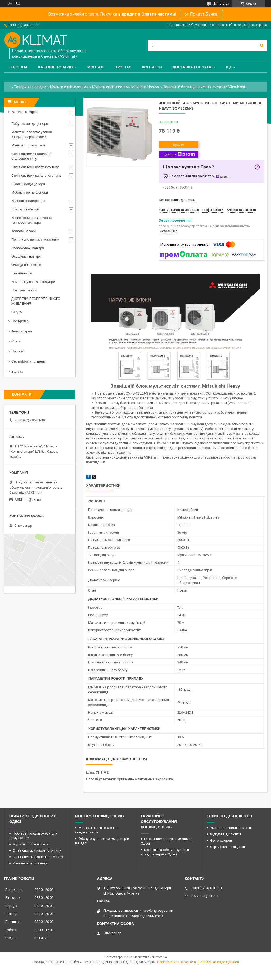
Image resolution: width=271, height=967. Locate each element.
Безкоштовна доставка (177, 200)
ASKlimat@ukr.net (28, 500)
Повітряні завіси (24, 290)
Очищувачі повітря (26, 265)
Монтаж (95, 67)
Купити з (178, 154)
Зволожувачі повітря (27, 248)
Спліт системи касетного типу (37, 851)
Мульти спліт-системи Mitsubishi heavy (125, 87)
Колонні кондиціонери (28, 201)
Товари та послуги (30, 87)
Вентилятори (21, 273)
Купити (178, 145)
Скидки (17, 312)
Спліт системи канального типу (38, 857)
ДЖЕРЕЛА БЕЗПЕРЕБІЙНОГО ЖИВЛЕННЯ (35, 301)
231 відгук (221, 4)
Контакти (152, 67)
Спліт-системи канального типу (36, 175)
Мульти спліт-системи (69, 87)
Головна (18, 67)
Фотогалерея (21, 331)
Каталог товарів (55, 67)
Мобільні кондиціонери (29, 192)
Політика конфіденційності (218, 962)
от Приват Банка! (201, 14)
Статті (16, 341)
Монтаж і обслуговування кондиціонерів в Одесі (31, 134)
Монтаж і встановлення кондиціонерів (96, 830)
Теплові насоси (23, 231)
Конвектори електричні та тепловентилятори (31, 220)
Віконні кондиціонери (28, 184)
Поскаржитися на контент (176, 962)
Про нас (123, 67)
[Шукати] (261, 45)
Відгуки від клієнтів (226, 834)
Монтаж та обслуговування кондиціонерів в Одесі (165, 852)
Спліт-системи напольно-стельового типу (31, 156)
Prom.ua (161, 957)
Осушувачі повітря (26, 256)
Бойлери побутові (25, 209)
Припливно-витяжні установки (35, 239)
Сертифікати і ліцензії (28, 361)
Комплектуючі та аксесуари (33, 282)
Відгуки (17, 371)
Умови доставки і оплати (230, 828)
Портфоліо (20, 321)
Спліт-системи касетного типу (35, 167)
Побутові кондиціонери (29, 124)
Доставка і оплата (192, 67)
